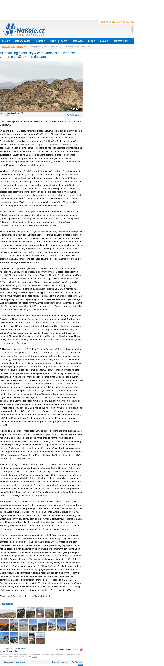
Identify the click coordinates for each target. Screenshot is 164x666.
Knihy (53, 41)
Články (6, 41)
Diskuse (104, 41)
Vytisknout (78, 662)
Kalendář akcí (22, 41)
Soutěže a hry (121, 41)
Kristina (20, 47)
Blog (13, 47)
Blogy (91, 41)
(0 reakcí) (15, 662)
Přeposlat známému (59, 662)
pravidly (34, 657)
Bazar (64, 41)
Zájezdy (40, 41)
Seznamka (78, 41)
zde (49, 596)
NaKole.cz (6, 47)
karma (2, 651)
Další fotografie (76, 115)
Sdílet (80, 665)
